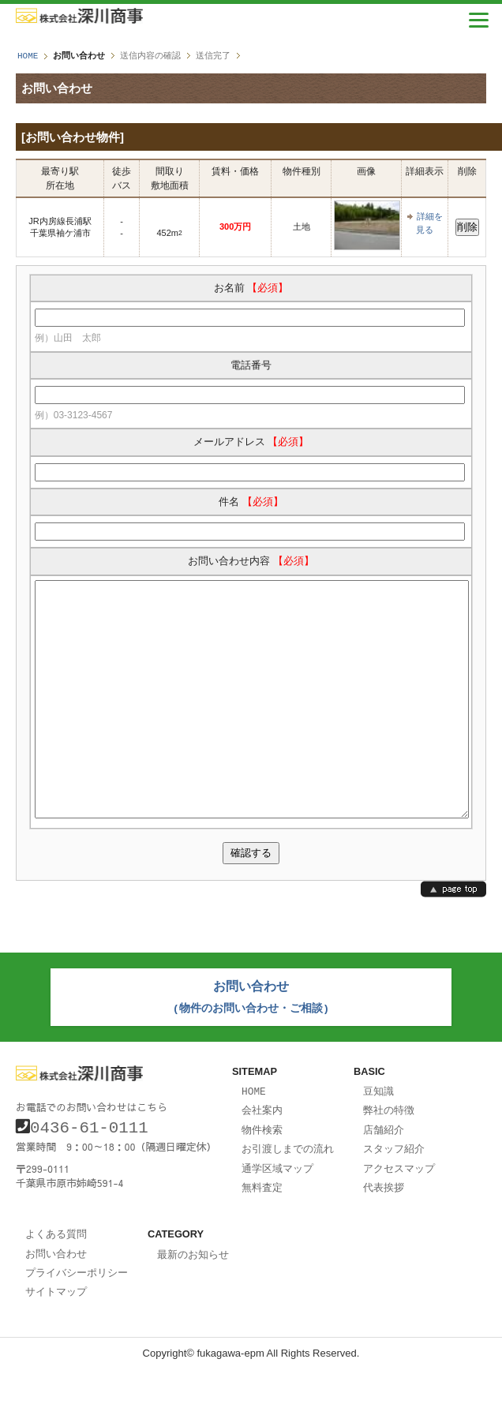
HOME (27, 56)
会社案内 (262, 1152)
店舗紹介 (383, 1171)
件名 (251, 501)
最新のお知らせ (193, 1293)
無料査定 (262, 1226)
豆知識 (378, 1134)
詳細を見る (429, 222)
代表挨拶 (383, 1226)
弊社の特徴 (388, 1152)
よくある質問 (56, 1272)
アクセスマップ (399, 1208)
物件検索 (262, 1171)
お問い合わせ (56, 1291)
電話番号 (251, 364)
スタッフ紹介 (394, 1189)
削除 (467, 226)
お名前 (251, 287)
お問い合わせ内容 (251, 560)
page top (453, 935)
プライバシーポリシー (76, 1309)
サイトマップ (56, 1327)
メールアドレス (251, 441)
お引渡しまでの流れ (288, 1189)
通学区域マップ (277, 1208)
